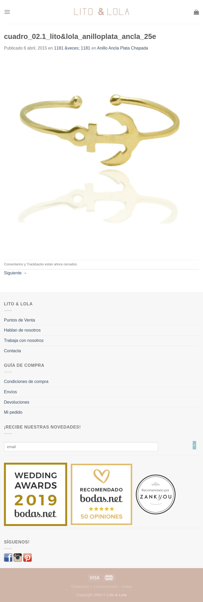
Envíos (10, 392)
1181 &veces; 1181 (72, 48)
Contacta (12, 351)
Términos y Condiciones (94, 587)
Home (127, 587)
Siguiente (15, 273)
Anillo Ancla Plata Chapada (122, 48)
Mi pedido (13, 412)
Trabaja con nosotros (24, 340)
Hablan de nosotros (22, 330)
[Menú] (7, 11)
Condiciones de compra (26, 381)
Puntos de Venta (19, 320)
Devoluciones (16, 402)
